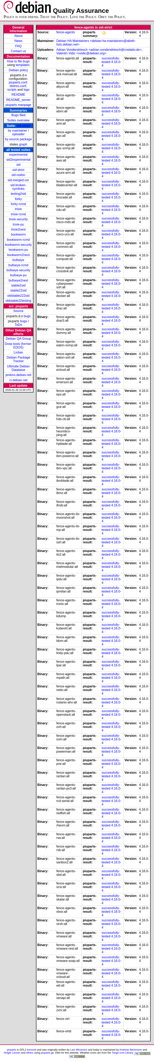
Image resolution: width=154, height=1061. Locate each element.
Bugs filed (18, 115)
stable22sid (18, 290)
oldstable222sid (18, 295)
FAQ (18, 46)
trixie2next (18, 229)
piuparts (11, 1049)
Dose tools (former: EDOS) (18, 345)
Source (18, 311)
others (29, 1052)
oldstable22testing (18, 300)
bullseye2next (18, 280)
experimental (18, 154)
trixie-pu (18, 224)
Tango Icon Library (122, 1052)
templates (23, 65)
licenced (31, 1049)
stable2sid (18, 285)
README (18, 94)
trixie (18, 209)
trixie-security (18, 219)
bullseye (18, 260)
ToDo (18, 324)
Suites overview (18, 120)
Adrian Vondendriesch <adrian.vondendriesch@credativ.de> (99, 49)
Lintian (18, 352)
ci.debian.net (18, 380)
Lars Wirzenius (78, 1049)
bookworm (18, 234)
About (18, 36)
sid (18, 164)
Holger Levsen (12, 1052)
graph (23, 144)
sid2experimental (18, 159)
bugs (27, 316)
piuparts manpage (18, 105)
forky (18, 199)
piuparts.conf (18, 82)
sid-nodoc (18, 175)
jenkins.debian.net (18, 375)
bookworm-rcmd (18, 239)
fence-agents (65, 32)
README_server (18, 100)
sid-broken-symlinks (18, 186)
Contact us (18, 51)
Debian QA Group (18, 338)
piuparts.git (47, 1052)
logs (26, 89)
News (18, 41)
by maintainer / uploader (18, 132)
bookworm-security (18, 244)
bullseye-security (18, 270)
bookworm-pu (18, 249)
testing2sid (18, 193)
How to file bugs (18, 61)
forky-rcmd (18, 204)
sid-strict (23, 125)
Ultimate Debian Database (18, 368)
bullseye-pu (18, 275)
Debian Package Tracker (18, 359)
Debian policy (18, 70)
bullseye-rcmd (18, 265)
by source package (18, 139)
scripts (11, 89)
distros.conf (18, 86)
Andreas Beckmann (130, 1049)
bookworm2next (18, 255)
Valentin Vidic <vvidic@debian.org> (81, 53)
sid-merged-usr (18, 180)
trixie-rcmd (18, 214)
